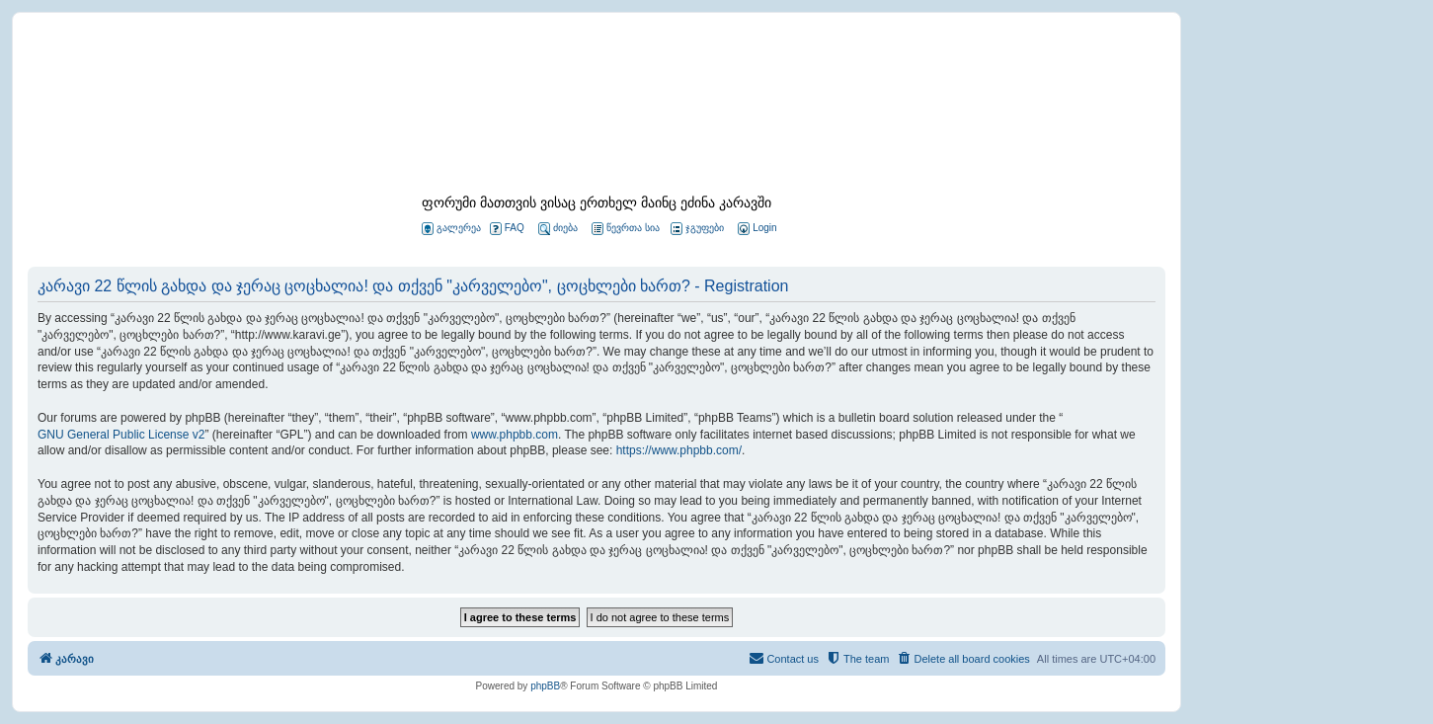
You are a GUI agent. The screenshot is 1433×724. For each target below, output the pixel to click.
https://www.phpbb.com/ (679, 450)
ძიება (558, 228)
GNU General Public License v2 (121, 435)
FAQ (507, 228)
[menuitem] (755, 228)
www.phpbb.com (514, 435)
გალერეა (451, 228)
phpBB (545, 686)
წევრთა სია (626, 228)
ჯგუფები (697, 228)
